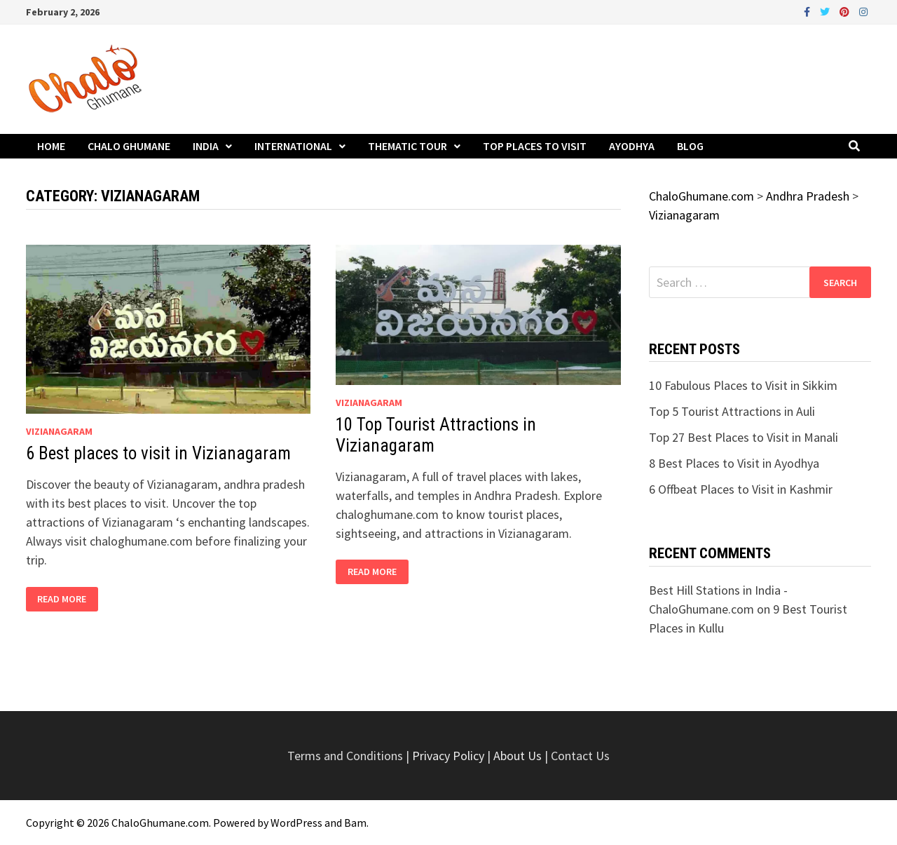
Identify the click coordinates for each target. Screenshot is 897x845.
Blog (690, 146)
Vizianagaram (59, 431)
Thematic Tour (407, 146)
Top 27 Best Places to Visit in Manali (743, 437)
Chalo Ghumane (129, 146)
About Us (517, 756)
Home (51, 146)
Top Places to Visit (535, 146)
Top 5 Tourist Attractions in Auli (732, 411)
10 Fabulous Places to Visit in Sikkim (743, 385)
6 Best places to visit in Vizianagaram (158, 453)
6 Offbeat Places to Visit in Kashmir (741, 489)
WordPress (296, 823)
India (206, 146)
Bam (355, 823)
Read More (67, 599)
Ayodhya (632, 146)
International (293, 146)
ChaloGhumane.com (160, 823)
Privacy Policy (449, 756)
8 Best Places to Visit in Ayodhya (734, 463)
